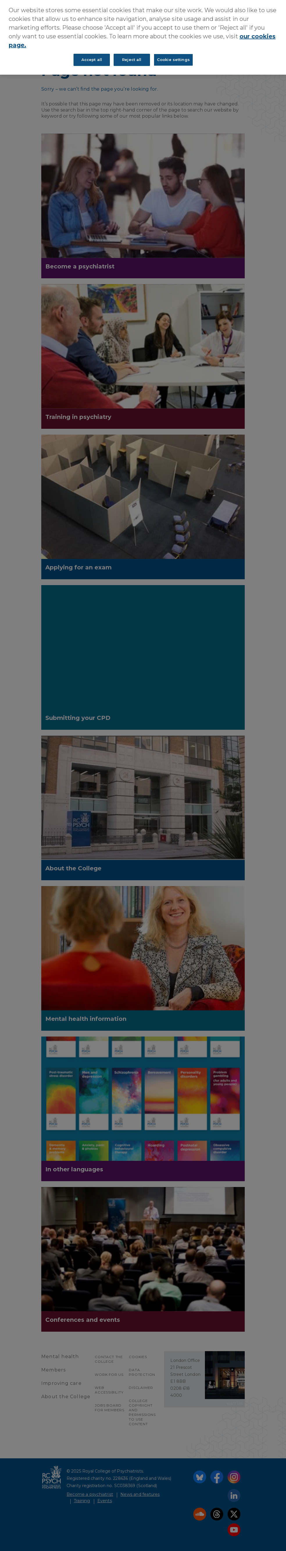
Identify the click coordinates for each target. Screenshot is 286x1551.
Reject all (131, 59)
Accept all (91, 59)
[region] (143, 37)
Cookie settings (173, 59)
